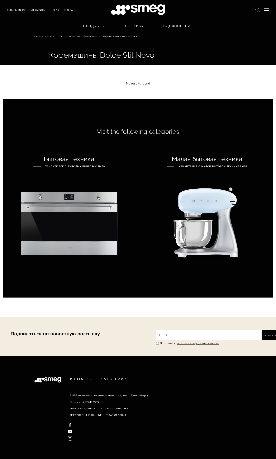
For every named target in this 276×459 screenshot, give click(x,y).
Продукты (94, 26)
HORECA (68, 10)
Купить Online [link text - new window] (16, 10)
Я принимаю (189, 343)
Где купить (37, 10)
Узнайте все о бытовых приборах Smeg (75, 166)
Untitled (105, 408)
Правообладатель (82, 408)
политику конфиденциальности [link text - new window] (198, 343)
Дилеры (54, 10)
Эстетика (134, 26)
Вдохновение (178, 26)
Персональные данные (86, 415)
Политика (121, 408)
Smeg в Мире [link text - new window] (115, 379)
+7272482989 (90, 402)
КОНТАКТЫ (81, 379)
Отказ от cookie (116, 415)
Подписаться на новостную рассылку (55, 333)
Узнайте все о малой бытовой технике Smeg (212, 166)
